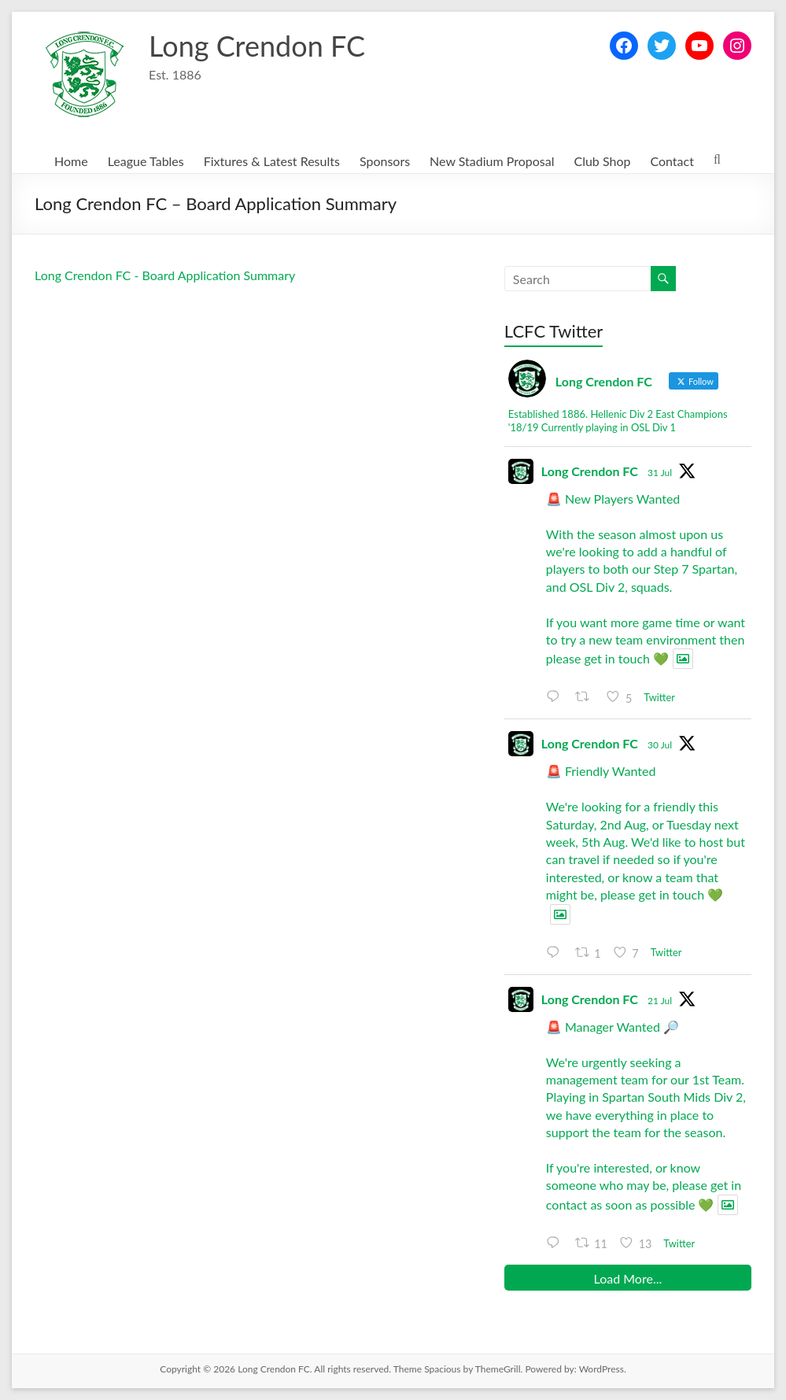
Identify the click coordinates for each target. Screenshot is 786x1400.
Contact (671, 160)
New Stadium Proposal (492, 160)
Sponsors (385, 160)
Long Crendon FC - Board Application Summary (165, 275)
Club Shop (602, 160)
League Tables (146, 160)
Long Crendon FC (257, 45)
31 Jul (660, 472)
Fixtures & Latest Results (272, 160)
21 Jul (660, 1001)
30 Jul (660, 745)
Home (71, 160)
